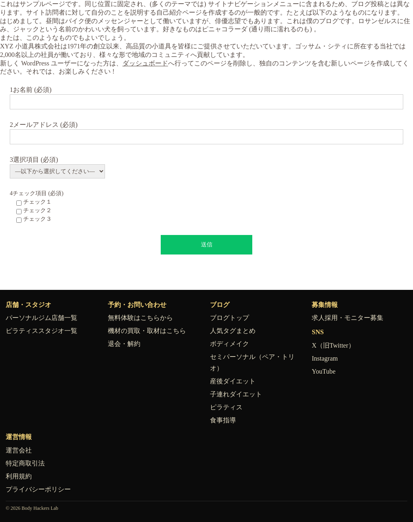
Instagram (325, 358)
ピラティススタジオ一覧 (41, 330)
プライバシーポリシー (38, 489)
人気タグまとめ (233, 330)
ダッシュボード (145, 63)
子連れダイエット (236, 394)
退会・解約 (124, 343)
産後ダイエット (233, 381)
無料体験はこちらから (140, 317)
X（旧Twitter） (333, 345)
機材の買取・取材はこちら (147, 330)
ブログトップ (229, 317)
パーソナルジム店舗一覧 (41, 317)
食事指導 (223, 420)
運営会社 (19, 450)
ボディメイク (229, 343)
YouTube (323, 371)
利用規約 (19, 476)
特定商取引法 (25, 463)
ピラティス (226, 407)
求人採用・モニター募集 (347, 317)
